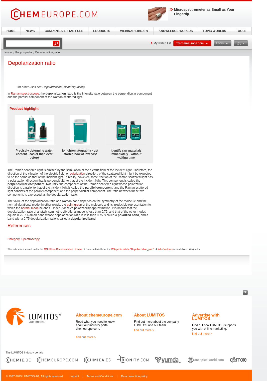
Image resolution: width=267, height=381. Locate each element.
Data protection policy (134, 376)
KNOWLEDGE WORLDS (176, 31)
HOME (11, 31)
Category (14, 239)
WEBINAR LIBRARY (134, 31)
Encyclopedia (23, 52)
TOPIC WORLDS (214, 31)
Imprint (74, 376)
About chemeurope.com (99, 315)
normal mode (30, 208)
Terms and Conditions (100, 376)
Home (8, 52)
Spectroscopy (30, 239)
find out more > (86, 337)
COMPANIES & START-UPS (64, 31)
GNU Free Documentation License (63, 249)
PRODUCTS (101, 31)
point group (74, 204)
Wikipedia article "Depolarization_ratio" (132, 249)
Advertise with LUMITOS (205, 317)
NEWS (30, 31)
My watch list (162, 43)
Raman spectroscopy (25, 93)
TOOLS (241, 31)
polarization (77, 173)
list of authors (165, 249)
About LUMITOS (149, 315)
